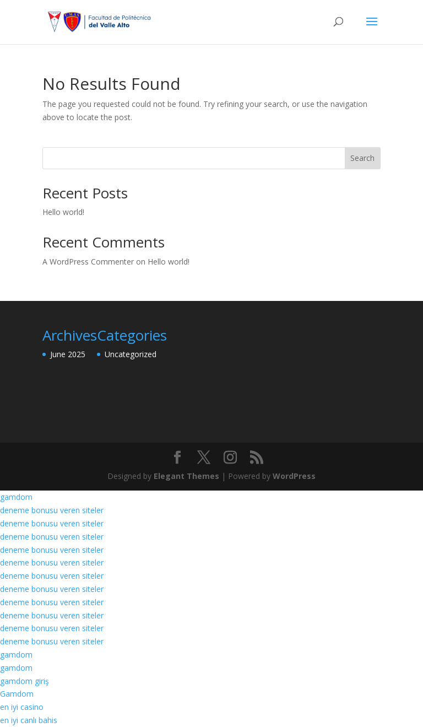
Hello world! (63, 212)
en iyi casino (22, 707)
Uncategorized (130, 354)
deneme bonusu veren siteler (52, 510)
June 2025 (67, 354)
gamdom (16, 497)
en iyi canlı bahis (28, 720)
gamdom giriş (24, 681)
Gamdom (17, 693)
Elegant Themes (186, 476)
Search (362, 158)
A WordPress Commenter (88, 261)
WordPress (294, 476)
